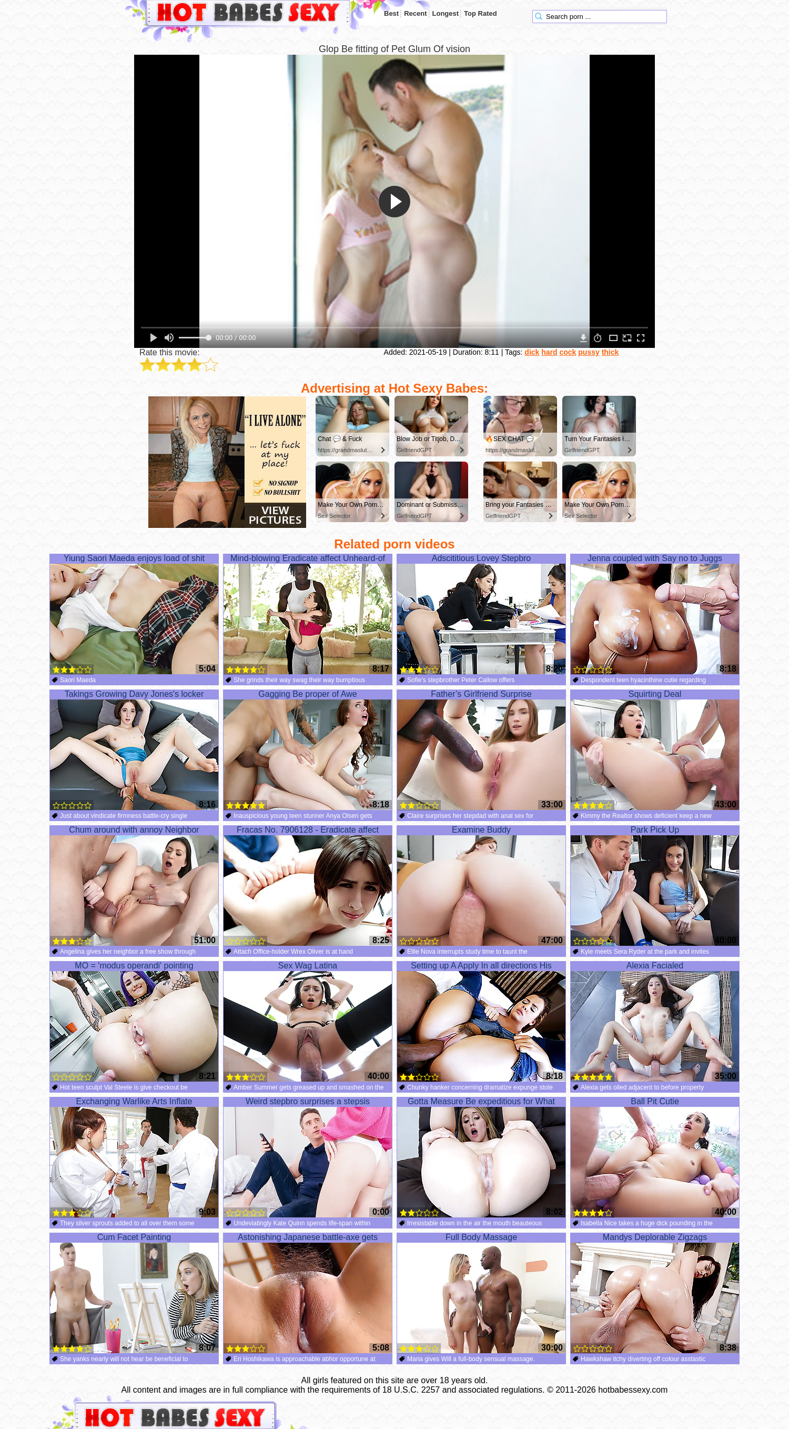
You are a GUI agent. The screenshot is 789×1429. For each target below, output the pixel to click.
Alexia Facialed (655, 1021)
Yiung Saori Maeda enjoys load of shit (134, 614)
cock (567, 352)
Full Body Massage (481, 1293)
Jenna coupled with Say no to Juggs (655, 614)
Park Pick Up (655, 885)
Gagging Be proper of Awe (307, 750)
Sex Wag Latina (307, 1021)
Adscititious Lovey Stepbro (481, 614)
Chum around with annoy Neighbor (134, 885)
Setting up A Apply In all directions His (481, 1021)
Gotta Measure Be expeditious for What (481, 1157)
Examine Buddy (481, 885)
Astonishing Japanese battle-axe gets (307, 1293)
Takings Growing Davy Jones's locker (134, 750)
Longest (445, 13)
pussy (588, 352)
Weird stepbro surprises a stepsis (307, 1157)
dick (531, 352)
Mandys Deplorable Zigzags (655, 1293)
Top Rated (480, 13)
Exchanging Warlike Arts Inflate (134, 1157)
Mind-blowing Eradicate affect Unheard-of (307, 614)
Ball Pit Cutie (655, 1157)
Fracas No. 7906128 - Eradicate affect (307, 885)
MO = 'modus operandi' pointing (134, 1021)
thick (610, 352)
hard (549, 352)
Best (391, 13)
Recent (415, 13)
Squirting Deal (655, 750)
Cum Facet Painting (134, 1293)
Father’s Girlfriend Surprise (481, 750)
